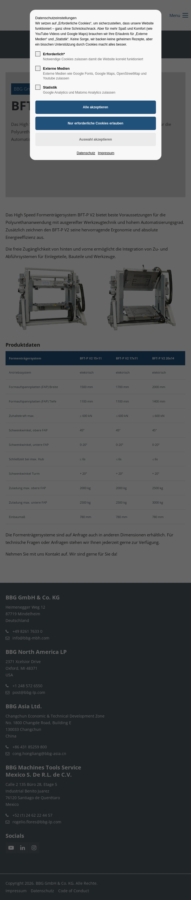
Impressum (106, 153)
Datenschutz (86, 153)
